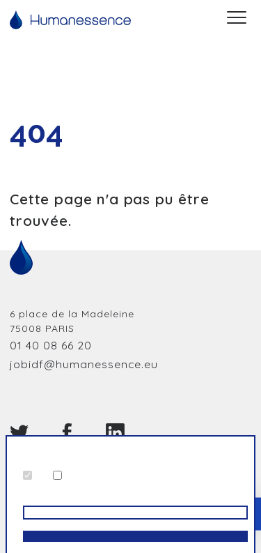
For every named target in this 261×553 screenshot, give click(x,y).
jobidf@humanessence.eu (84, 364)
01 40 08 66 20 (51, 345)
